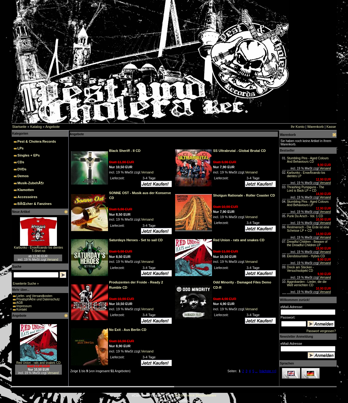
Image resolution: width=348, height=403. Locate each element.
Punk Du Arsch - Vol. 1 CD (305, 216)
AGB (19, 302)
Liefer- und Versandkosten (34, 296)
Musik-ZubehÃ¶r (31, 183)
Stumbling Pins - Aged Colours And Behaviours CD (308, 160)
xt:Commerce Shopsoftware (195, 395)
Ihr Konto (298, 126)
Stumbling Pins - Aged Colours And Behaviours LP (308, 203)
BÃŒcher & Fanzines (35, 204)
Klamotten (26, 190)
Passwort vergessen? (321, 331)
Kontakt (21, 309)
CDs (21, 162)
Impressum (23, 306)
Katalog (36, 126)
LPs (21, 148)
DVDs (22, 169)
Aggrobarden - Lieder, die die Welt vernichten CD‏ (306, 283)
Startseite (19, 126)
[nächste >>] (267, 371)
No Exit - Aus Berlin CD (127, 330)
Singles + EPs (29, 155)
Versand (52, 259)
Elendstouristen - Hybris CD (306, 256)
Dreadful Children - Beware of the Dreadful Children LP (307, 243)
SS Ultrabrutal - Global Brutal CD (239, 151)
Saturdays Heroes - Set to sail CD (136, 240)
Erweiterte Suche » (26, 283)
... (256, 371)
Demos (23, 176)
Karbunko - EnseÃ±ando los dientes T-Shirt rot (38, 249)
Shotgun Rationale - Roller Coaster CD (244, 195)
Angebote (52, 126)
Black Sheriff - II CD (125, 151)
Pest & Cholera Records (37, 141)
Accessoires (28, 197)
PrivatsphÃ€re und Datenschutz (38, 299)
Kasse (331, 126)
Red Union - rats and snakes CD (38, 362)
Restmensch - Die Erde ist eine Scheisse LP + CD (308, 229)
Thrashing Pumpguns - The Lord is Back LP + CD (305, 188)
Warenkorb (315, 126)
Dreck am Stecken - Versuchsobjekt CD (300, 269)
